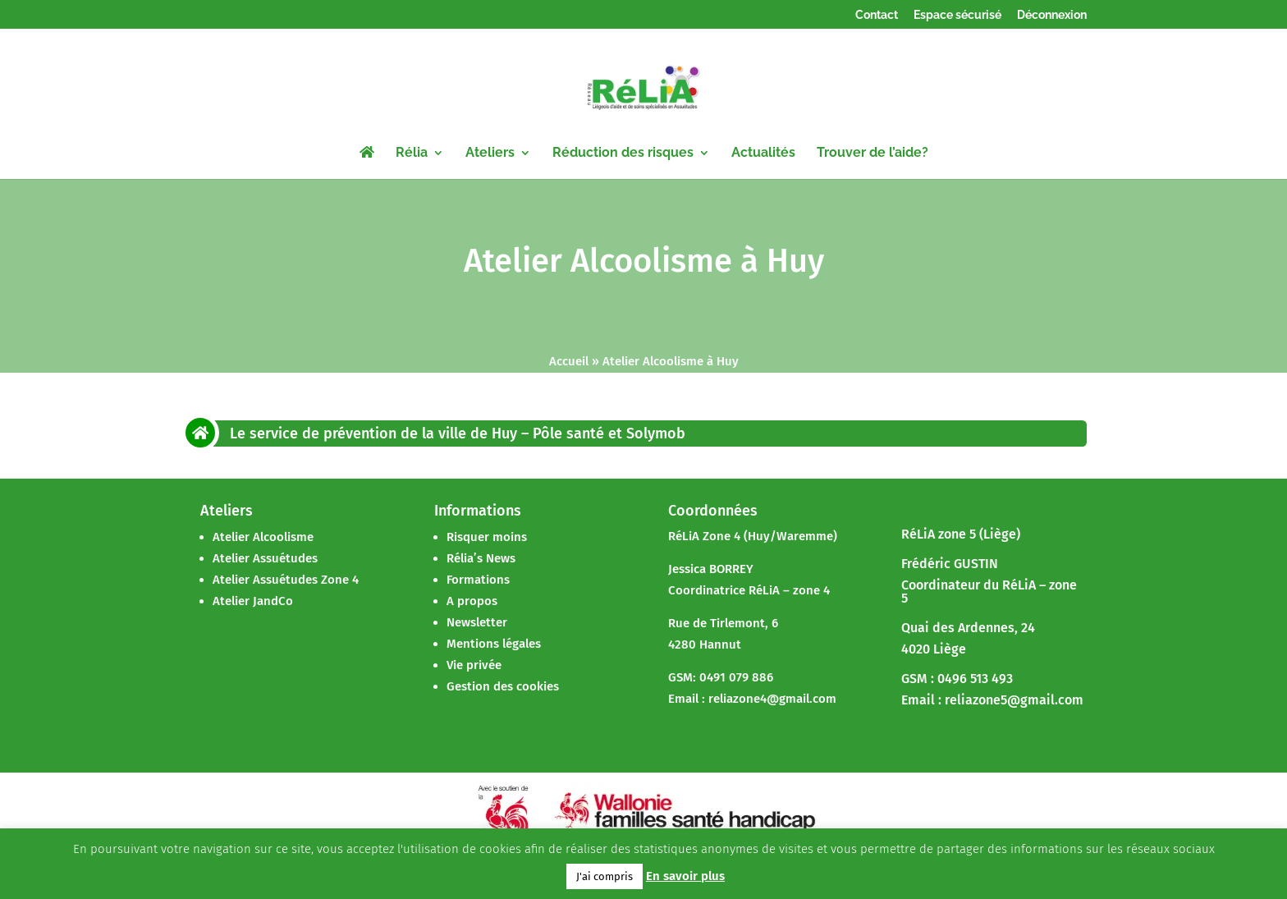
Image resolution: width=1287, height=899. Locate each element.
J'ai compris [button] (604, 876)
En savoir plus (685, 876)
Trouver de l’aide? (872, 153)
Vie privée (474, 665)
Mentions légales (494, 643)
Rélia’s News (481, 558)
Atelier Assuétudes (265, 558)
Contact (876, 15)
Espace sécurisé (957, 15)
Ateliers (490, 153)
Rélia (412, 153)
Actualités (763, 153)
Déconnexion (1052, 15)
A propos (472, 601)
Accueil (569, 361)
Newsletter (477, 622)
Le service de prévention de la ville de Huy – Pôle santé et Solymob (457, 433)
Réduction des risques (623, 153)
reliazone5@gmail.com (1014, 700)
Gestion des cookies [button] (503, 686)
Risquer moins (487, 537)
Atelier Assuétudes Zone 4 (286, 579)
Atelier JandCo (253, 601)
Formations (478, 579)
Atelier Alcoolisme (263, 537)
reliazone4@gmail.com (772, 698)
